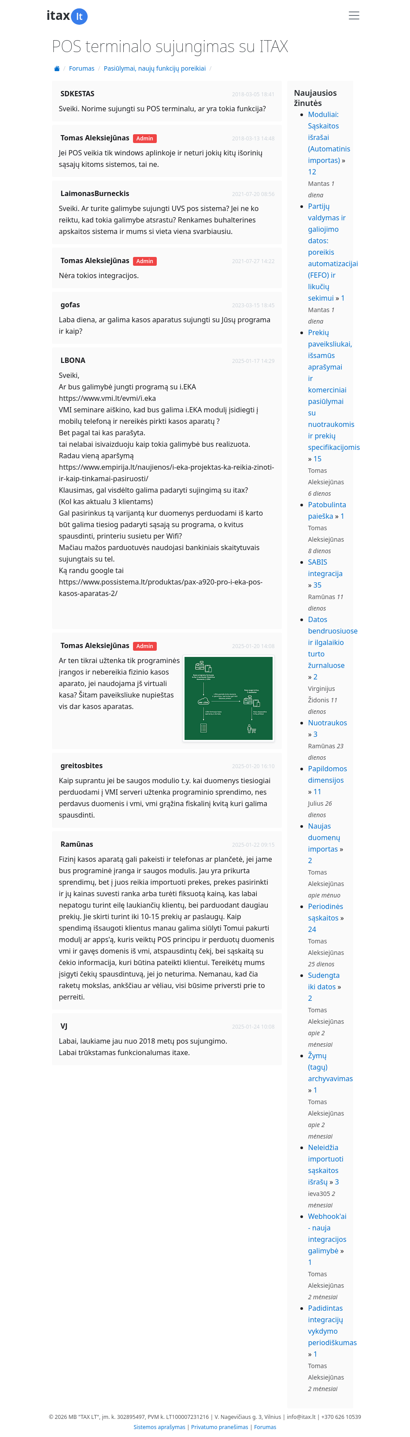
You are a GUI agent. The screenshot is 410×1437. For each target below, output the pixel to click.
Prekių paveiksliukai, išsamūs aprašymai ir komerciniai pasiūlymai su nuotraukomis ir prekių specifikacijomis (334, 390)
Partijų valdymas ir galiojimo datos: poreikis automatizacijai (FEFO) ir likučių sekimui (333, 252)
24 (312, 929)
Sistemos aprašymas (159, 1427)
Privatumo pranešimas (219, 1427)
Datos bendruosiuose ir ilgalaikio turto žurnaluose (333, 642)
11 (317, 791)
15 (317, 459)
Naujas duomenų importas (324, 837)
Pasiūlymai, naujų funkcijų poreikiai (155, 68)
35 (317, 585)
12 (312, 172)
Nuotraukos (327, 723)
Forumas (82, 68)
